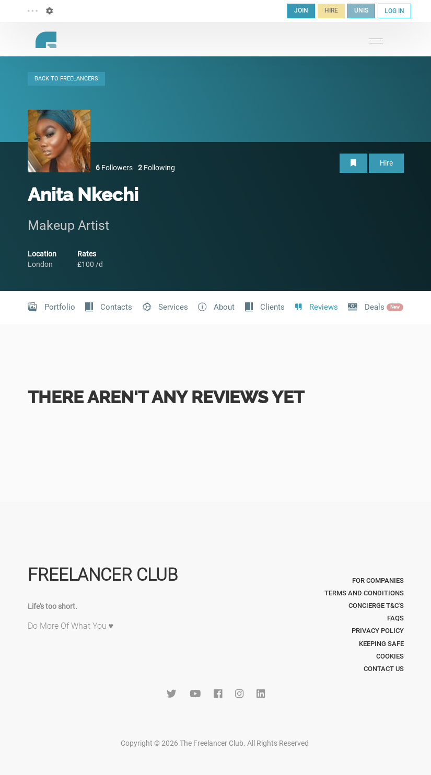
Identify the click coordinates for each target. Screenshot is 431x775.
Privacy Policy (378, 631)
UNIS (361, 10)
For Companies (378, 580)
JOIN (301, 10)
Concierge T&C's (376, 605)
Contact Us (384, 669)
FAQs (395, 618)
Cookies (390, 656)
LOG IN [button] (394, 11)
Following (156, 167)
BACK (66, 78)
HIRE (331, 10)
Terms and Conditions (364, 593)
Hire (386, 163)
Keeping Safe (381, 644)
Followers (114, 167)
